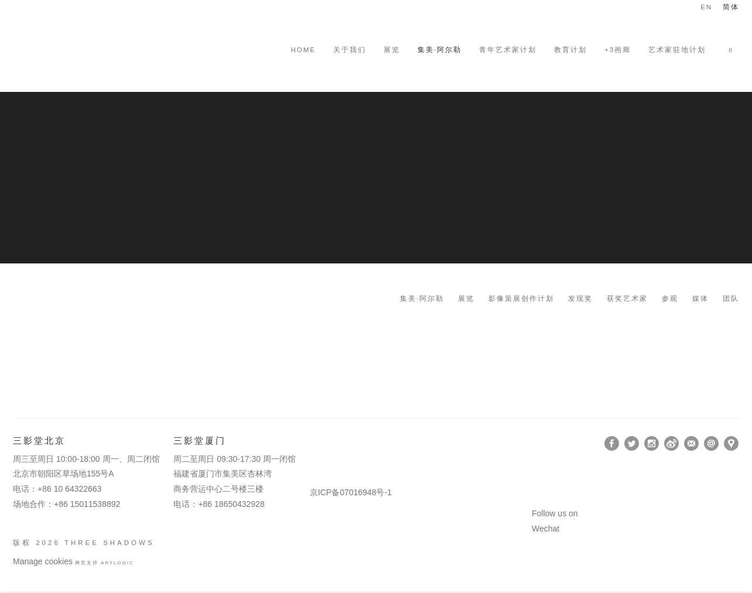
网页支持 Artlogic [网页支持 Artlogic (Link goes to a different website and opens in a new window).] (104, 562)
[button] (734, 50)
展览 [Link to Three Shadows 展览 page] (392, 50)
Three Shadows (95, 50)
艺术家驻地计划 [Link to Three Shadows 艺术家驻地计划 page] (677, 50)
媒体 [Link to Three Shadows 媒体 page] (700, 298)
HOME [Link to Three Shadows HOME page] (303, 50)
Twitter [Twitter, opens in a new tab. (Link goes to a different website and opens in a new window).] (631, 443)
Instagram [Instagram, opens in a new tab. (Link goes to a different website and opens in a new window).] (651, 443)
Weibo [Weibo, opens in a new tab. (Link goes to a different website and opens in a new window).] (671, 443)
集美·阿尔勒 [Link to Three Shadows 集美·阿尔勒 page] (422, 298)
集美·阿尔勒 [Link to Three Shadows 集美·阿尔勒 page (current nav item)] (440, 50)
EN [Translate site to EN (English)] (706, 7)
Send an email (711, 443)
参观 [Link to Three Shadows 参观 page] (670, 298)
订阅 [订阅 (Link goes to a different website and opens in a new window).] (691, 443)
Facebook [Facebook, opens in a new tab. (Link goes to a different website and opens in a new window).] (611, 443)
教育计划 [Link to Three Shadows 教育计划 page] (570, 50)
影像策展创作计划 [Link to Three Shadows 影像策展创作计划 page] (521, 298)
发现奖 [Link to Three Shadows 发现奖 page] (580, 298)
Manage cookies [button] (43, 561)
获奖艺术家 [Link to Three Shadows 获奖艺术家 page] (627, 298)
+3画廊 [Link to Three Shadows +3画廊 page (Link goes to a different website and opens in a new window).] (617, 50)
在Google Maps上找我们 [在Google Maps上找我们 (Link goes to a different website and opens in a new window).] (731, 443)
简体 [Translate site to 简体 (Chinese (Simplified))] (731, 7)
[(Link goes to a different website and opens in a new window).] (312, 443)
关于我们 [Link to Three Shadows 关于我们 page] (349, 50)
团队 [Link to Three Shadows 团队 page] (731, 298)
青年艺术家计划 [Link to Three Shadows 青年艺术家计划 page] (507, 50)
